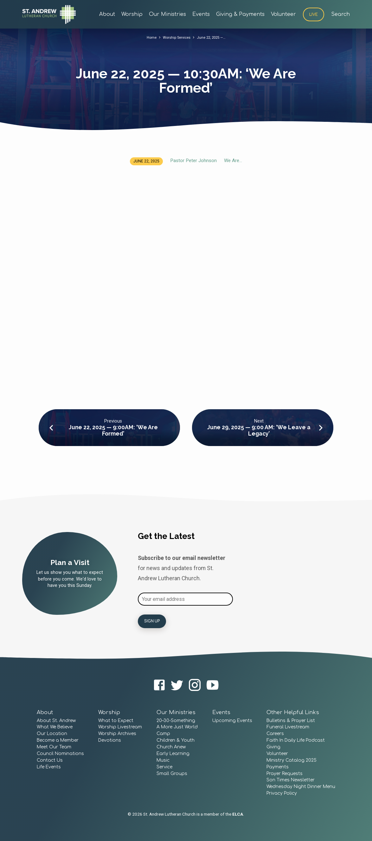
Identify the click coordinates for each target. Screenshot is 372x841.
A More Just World (177, 727)
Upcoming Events (232, 720)
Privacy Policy (281, 793)
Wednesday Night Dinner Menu (300, 786)
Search (340, 14)
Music (163, 760)
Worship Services (175, 37)
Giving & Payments (240, 14)
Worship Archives (117, 733)
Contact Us (50, 760)
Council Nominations (60, 753)
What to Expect (115, 720)
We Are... (233, 160)
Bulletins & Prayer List (290, 720)
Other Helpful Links (292, 712)
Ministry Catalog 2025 (291, 760)
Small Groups (172, 773)
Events (201, 14)
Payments (277, 767)
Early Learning (173, 753)
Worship (132, 14)
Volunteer (283, 14)
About (107, 14)
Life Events (49, 767)
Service (164, 767)
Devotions (109, 740)
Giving (273, 747)
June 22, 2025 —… (213, 37)
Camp (163, 733)
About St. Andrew (56, 720)
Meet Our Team (54, 747)
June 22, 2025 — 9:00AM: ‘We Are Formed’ (113, 430)
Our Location (52, 733)
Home (148, 37)
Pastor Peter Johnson (193, 160)
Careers (275, 733)
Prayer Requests (284, 773)
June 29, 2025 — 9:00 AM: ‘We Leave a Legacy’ (259, 430)
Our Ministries (167, 14)
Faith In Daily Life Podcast (295, 740)
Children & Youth (176, 740)
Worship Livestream (120, 727)
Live (313, 14)
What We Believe (55, 727)
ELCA (237, 814)
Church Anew (171, 747)
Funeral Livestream (287, 727)
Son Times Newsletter (290, 780)
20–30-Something (176, 720)
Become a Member (58, 740)
